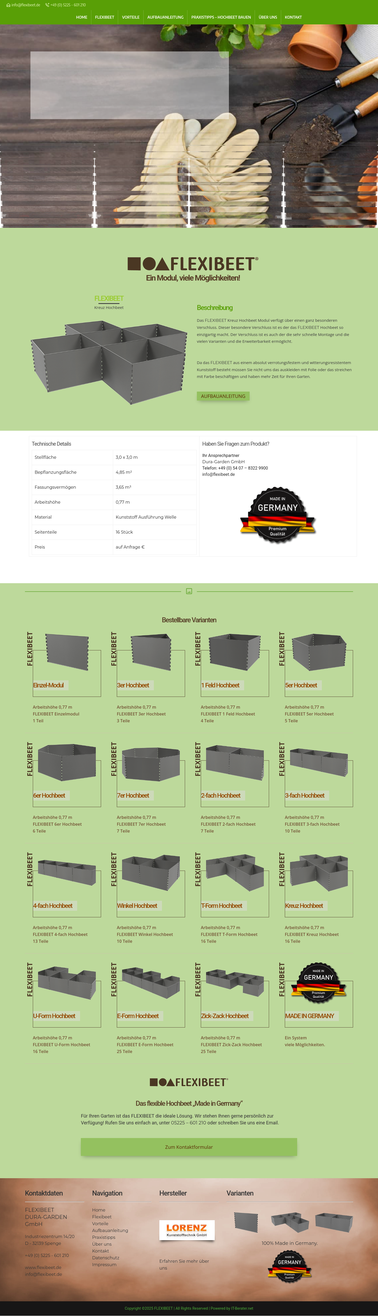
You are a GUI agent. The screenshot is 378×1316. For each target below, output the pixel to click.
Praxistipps (103, 1237)
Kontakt (100, 1251)
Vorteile (100, 1223)
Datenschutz (105, 1257)
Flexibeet (102, 1216)
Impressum (104, 1264)
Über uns (102, 1244)
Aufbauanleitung (110, 1230)
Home (98, 1210)
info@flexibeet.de (26, 5)
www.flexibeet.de (43, 1267)
